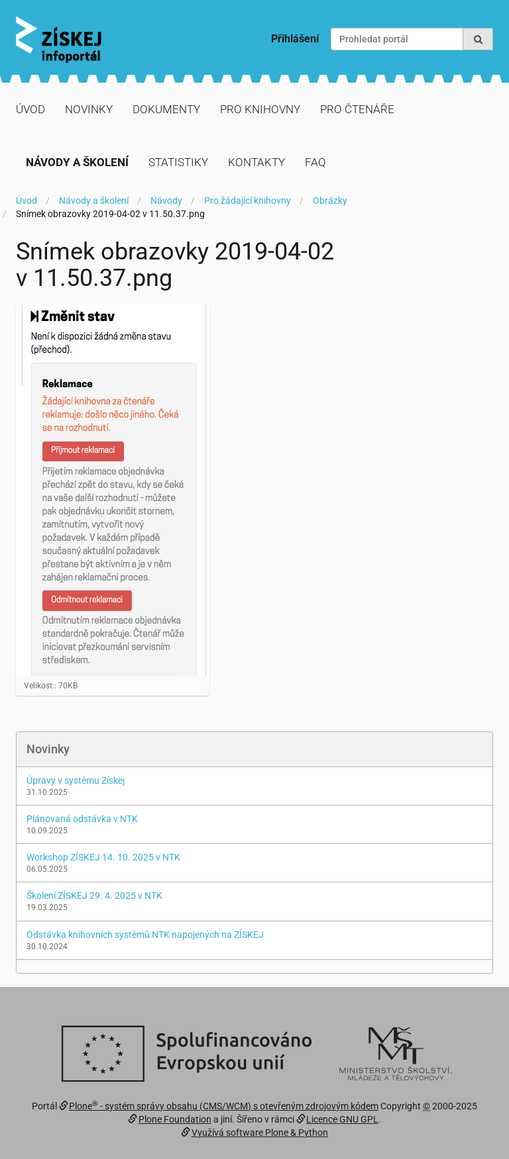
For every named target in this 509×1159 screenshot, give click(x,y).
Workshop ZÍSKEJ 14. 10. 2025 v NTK (103, 857)
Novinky (89, 109)
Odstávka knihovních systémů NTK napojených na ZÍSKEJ (145, 934)
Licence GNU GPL (342, 1119)
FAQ (315, 162)
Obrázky (330, 200)
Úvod (30, 109)
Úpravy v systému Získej (76, 780)
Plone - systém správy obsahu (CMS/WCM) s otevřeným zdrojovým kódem (223, 1106)
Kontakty (256, 162)
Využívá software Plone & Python (260, 1132)
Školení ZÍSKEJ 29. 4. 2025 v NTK (94, 895)
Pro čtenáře (357, 109)
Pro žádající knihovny (247, 200)
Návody (166, 200)
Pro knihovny (260, 109)
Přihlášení (295, 38)
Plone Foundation (175, 1119)
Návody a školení (77, 162)
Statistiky (178, 162)
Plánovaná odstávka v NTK (82, 818)
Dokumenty (166, 109)
